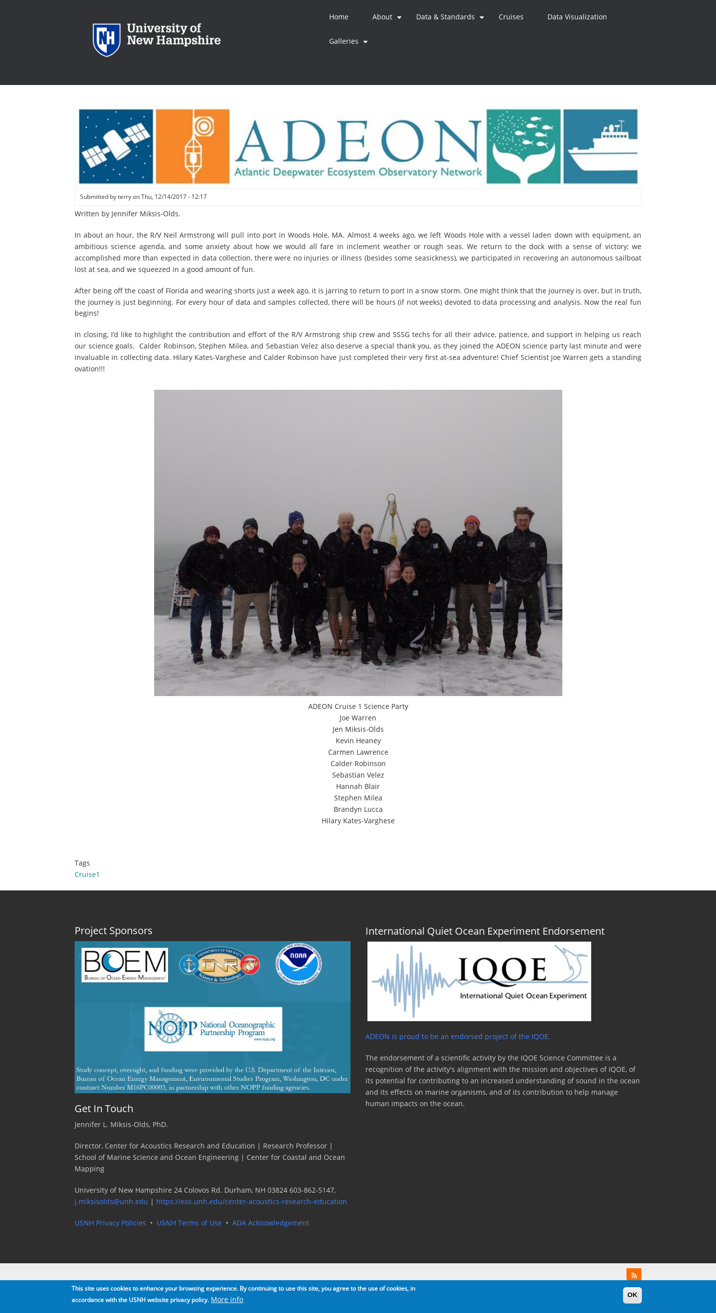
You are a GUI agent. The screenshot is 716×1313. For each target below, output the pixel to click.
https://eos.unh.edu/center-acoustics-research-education (251, 1201)
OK (632, 1297)
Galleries (349, 45)
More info (227, 1302)
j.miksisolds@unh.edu (111, 1201)
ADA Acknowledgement (270, 1223)
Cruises (511, 16)
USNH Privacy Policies (110, 1223)
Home (339, 16)
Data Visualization (577, 16)
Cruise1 (87, 874)
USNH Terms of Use (189, 1223)
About (388, 20)
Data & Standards (451, 20)
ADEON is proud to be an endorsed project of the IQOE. (457, 1036)
